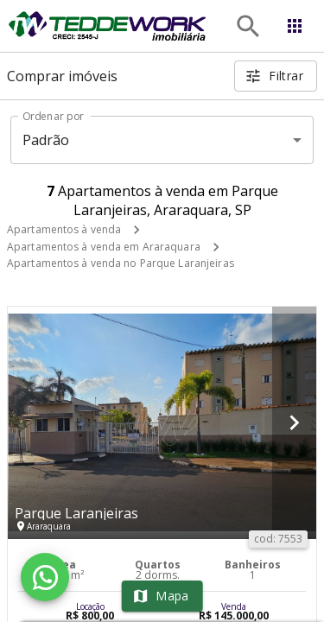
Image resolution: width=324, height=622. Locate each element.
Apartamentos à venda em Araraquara (103, 246)
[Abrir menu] (294, 26)
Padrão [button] (46, 139)
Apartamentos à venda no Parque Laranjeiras (120, 263)
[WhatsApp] (45, 577)
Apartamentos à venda (64, 229)
